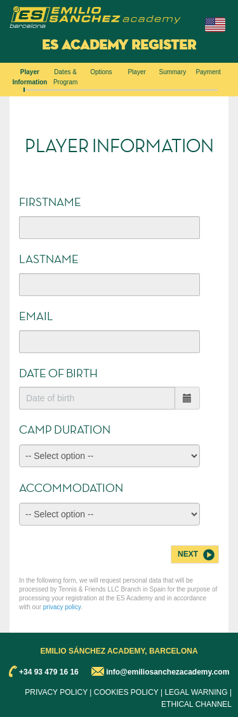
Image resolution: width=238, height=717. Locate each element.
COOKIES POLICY (126, 692)
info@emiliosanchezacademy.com (167, 671)
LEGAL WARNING (195, 692)
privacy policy (62, 607)
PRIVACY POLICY (56, 692)
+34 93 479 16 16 (49, 671)
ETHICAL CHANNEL (196, 704)
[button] (215, 25)
